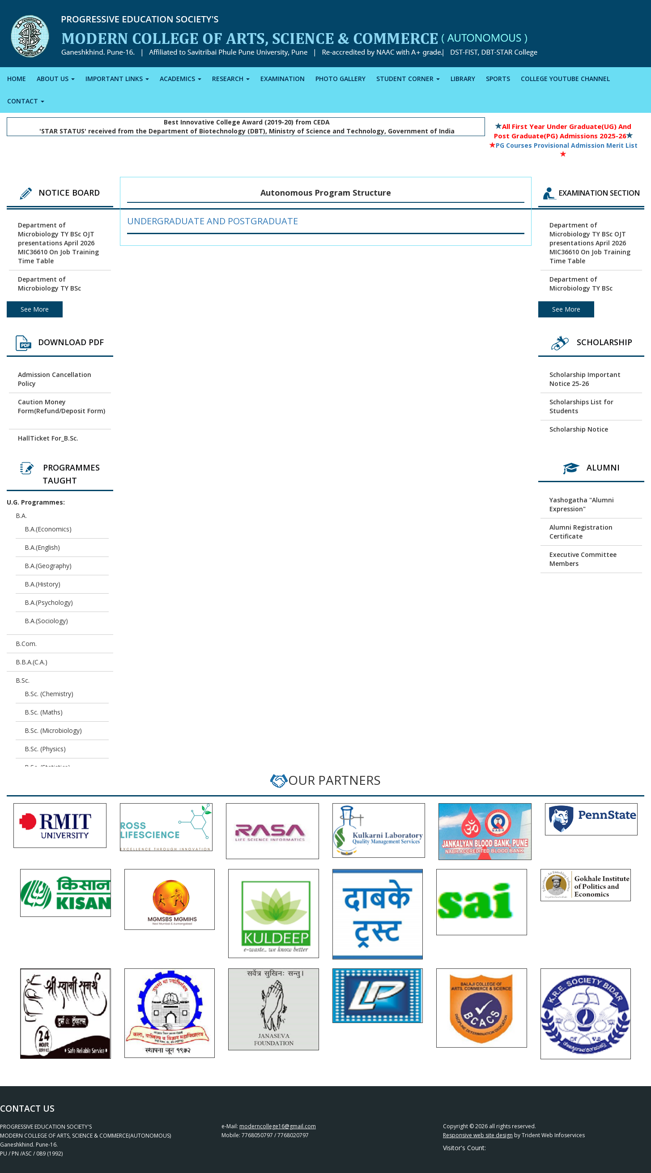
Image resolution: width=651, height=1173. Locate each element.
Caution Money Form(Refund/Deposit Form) (61, 406)
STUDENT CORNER (408, 78)
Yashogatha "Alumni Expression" (581, 504)
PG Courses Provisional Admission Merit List (563, 145)
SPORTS (498, 78)
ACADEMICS (180, 78)
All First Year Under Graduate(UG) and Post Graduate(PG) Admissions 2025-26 (563, 131)
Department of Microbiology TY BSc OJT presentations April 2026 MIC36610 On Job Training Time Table (58, 243)
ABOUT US (56, 78)
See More (35, 309)
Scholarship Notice (578, 429)
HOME (16, 78)
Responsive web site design (478, 1135)
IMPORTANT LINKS (117, 78)
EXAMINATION (282, 78)
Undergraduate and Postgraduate (212, 221)
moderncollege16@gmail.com (277, 1126)
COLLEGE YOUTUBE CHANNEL (565, 78)
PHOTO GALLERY (340, 78)
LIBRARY (463, 78)
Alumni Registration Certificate (581, 531)
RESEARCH (231, 78)
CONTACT (25, 101)
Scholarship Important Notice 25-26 (585, 379)
